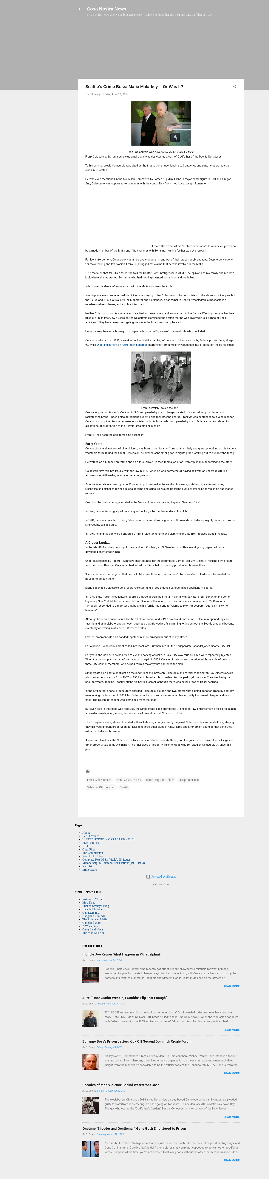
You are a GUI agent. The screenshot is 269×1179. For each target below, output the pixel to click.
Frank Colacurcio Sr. (128, 779)
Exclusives (88, 846)
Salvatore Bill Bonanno (101, 787)
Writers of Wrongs (93, 899)
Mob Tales (88, 902)
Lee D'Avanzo (90, 836)
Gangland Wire (91, 922)
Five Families (90, 842)
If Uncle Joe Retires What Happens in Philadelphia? (121, 954)
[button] (234, 87)
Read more (231, 986)
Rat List (87, 866)
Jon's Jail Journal (92, 909)
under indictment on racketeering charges (122, 344)
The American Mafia (94, 919)
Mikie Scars (89, 869)
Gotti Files (88, 849)
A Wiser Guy (90, 926)
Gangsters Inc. (91, 912)
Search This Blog (92, 856)
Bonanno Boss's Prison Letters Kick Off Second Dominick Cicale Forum (136, 1041)
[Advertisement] (161, 49)
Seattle (124, 787)
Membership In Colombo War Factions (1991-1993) (113, 862)
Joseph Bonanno (189, 779)
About (86, 832)
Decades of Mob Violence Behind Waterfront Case (120, 1085)
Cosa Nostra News (106, 8)
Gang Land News (92, 929)
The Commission (92, 852)
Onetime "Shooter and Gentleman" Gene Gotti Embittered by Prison (134, 1128)
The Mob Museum (93, 932)
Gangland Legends (93, 916)
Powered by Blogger (161, 876)
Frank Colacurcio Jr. (99, 779)
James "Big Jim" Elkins (160, 779)
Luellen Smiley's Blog (95, 905)
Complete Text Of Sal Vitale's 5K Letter (106, 859)
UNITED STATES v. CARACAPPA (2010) (108, 839)
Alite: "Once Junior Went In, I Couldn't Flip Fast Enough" (124, 998)
